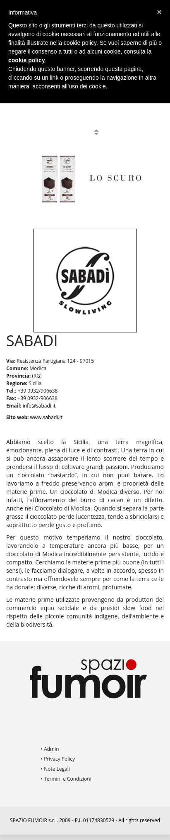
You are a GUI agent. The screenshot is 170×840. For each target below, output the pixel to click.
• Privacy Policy (58, 758)
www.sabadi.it (46, 417)
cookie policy (26, 60)
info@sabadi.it (39, 405)
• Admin (50, 748)
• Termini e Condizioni (66, 778)
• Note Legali (55, 768)
